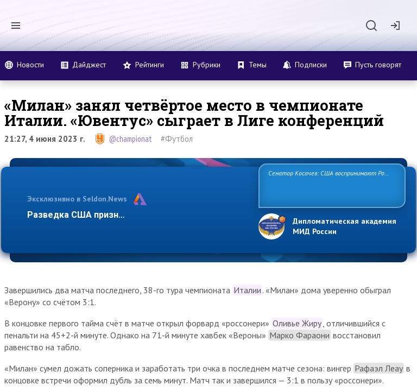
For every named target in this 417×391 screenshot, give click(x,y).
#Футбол (177, 139)
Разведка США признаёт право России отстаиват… (137, 215)
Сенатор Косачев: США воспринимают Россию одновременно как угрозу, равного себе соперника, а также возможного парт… (330, 185)
